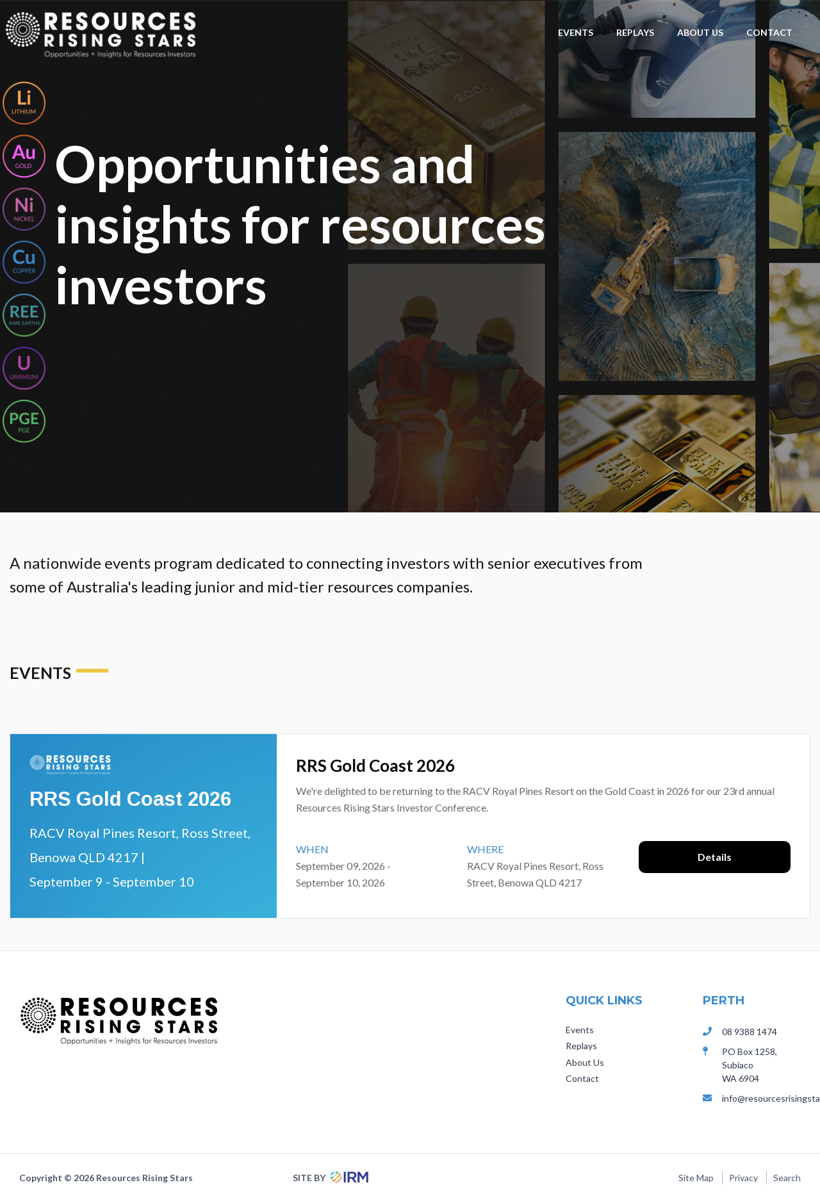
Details (715, 857)
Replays (635, 32)
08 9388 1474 (749, 1031)
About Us (700, 32)
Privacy (743, 1177)
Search (787, 1177)
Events (575, 32)
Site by (329, 1177)
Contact (769, 32)
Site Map (696, 1177)
